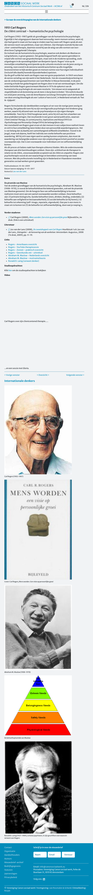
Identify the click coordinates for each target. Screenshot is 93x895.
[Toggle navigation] (46, 11)
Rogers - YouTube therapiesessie (23, 247)
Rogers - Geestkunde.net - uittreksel (25, 252)
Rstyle (7, 890)
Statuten (8, 870)
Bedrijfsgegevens (12, 866)
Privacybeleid (10, 877)
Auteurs (8, 858)
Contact (8, 847)
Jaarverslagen (10, 873)
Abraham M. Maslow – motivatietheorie (27, 258)
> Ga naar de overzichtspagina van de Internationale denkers (32, 20)
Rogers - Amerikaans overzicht (22, 244)
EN (87, 6)
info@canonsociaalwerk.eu (52, 866)
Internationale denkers (19, 381)
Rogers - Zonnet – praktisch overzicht (25, 250)
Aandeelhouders (12, 855)
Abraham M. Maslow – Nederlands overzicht (28, 255)
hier (10, 270)
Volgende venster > (75, 375)
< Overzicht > (43, 375)
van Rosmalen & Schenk (60, 888)
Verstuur (68, 854)
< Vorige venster (12, 375)
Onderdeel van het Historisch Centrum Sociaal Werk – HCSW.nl (33, 6)
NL (83, 6)
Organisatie (9, 851)
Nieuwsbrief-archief (13, 862)
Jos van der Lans (19, 171)
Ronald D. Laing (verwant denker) (23, 261)
